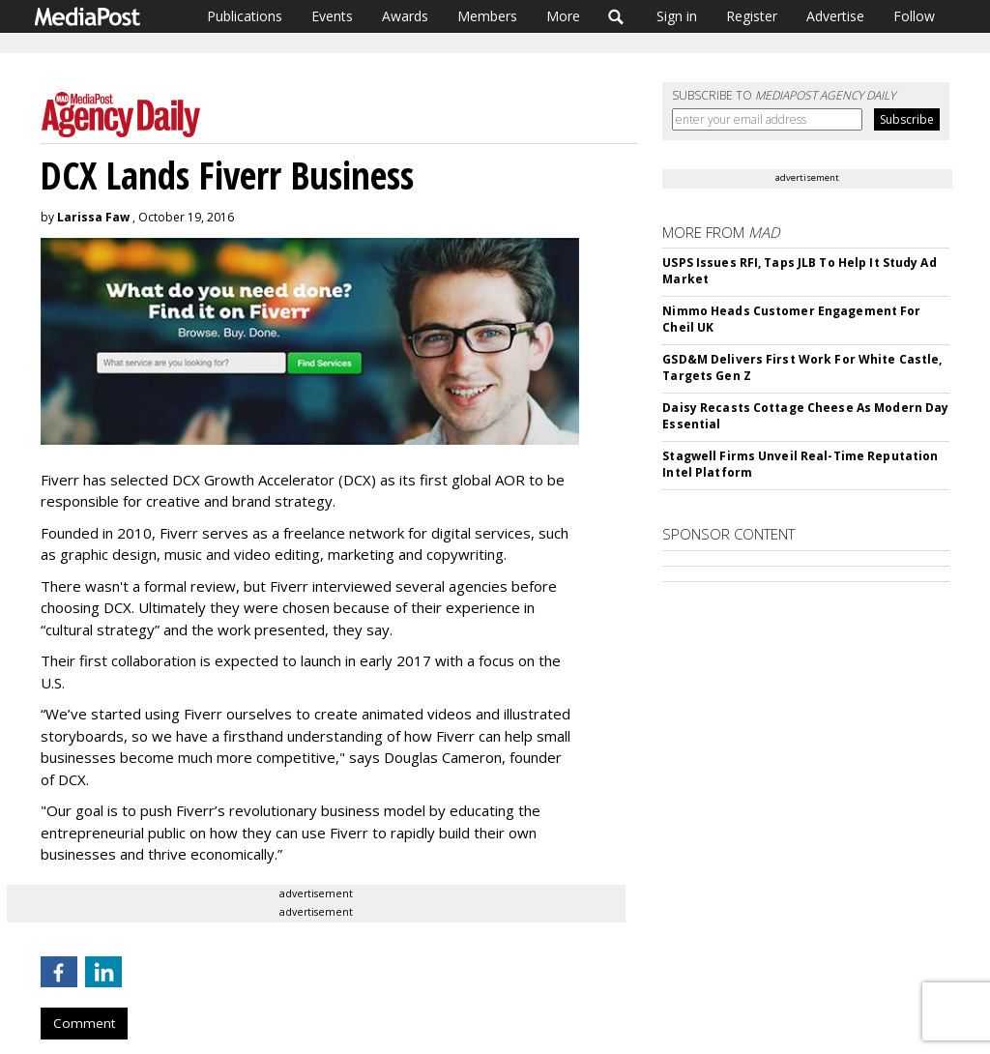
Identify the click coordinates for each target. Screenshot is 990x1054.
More (563, 16)
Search (616, 16)
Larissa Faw (93, 217)
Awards (405, 16)
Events (332, 16)
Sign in (676, 16)
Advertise (835, 16)
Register (751, 16)
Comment (84, 1023)
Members (487, 16)
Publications (244, 16)
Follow (914, 16)
